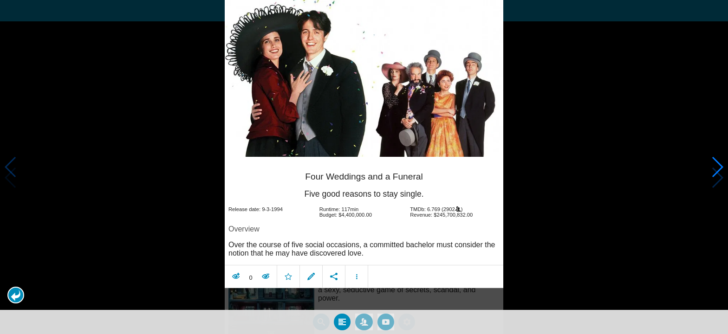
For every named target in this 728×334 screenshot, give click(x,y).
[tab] (342, 321)
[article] (364, 223)
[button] (15, 295)
